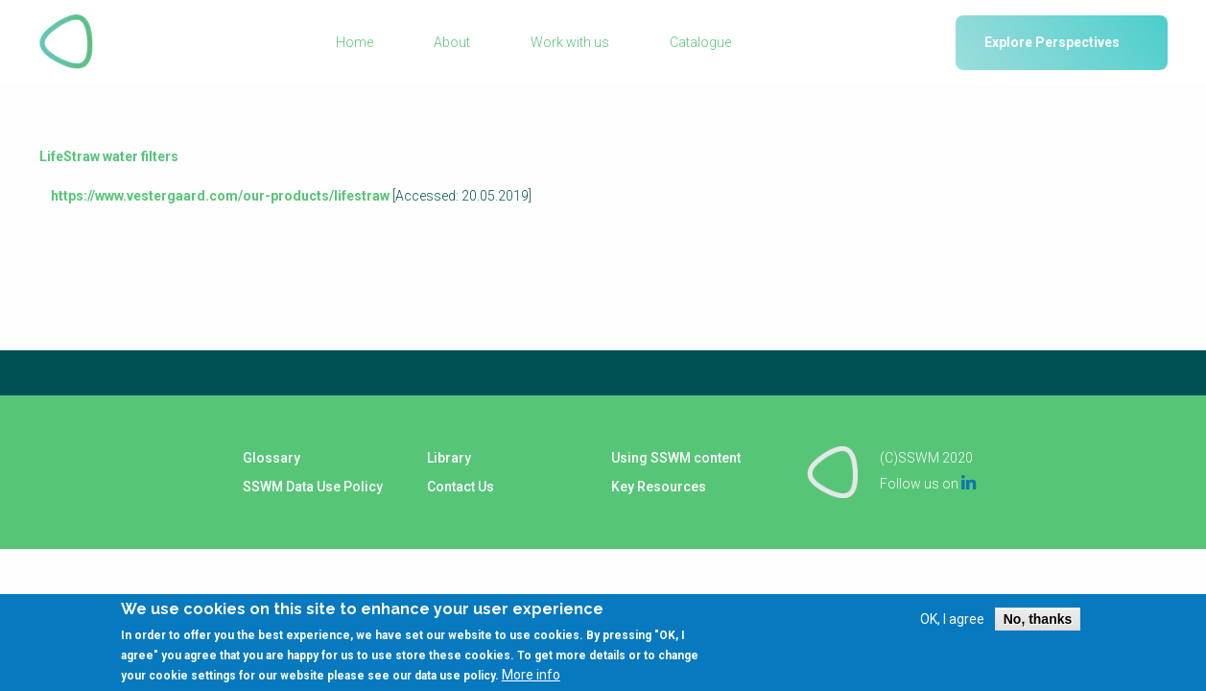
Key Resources (658, 486)
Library (449, 457)
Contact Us (460, 486)
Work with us (570, 42)
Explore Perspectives (1052, 42)
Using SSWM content (676, 457)
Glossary (271, 457)
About (452, 42)
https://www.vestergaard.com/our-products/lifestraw (220, 195)
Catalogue (700, 42)
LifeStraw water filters (108, 156)
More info (531, 683)
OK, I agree (952, 627)
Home (354, 42)
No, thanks (1038, 627)
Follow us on (928, 483)
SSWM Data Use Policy (313, 486)
